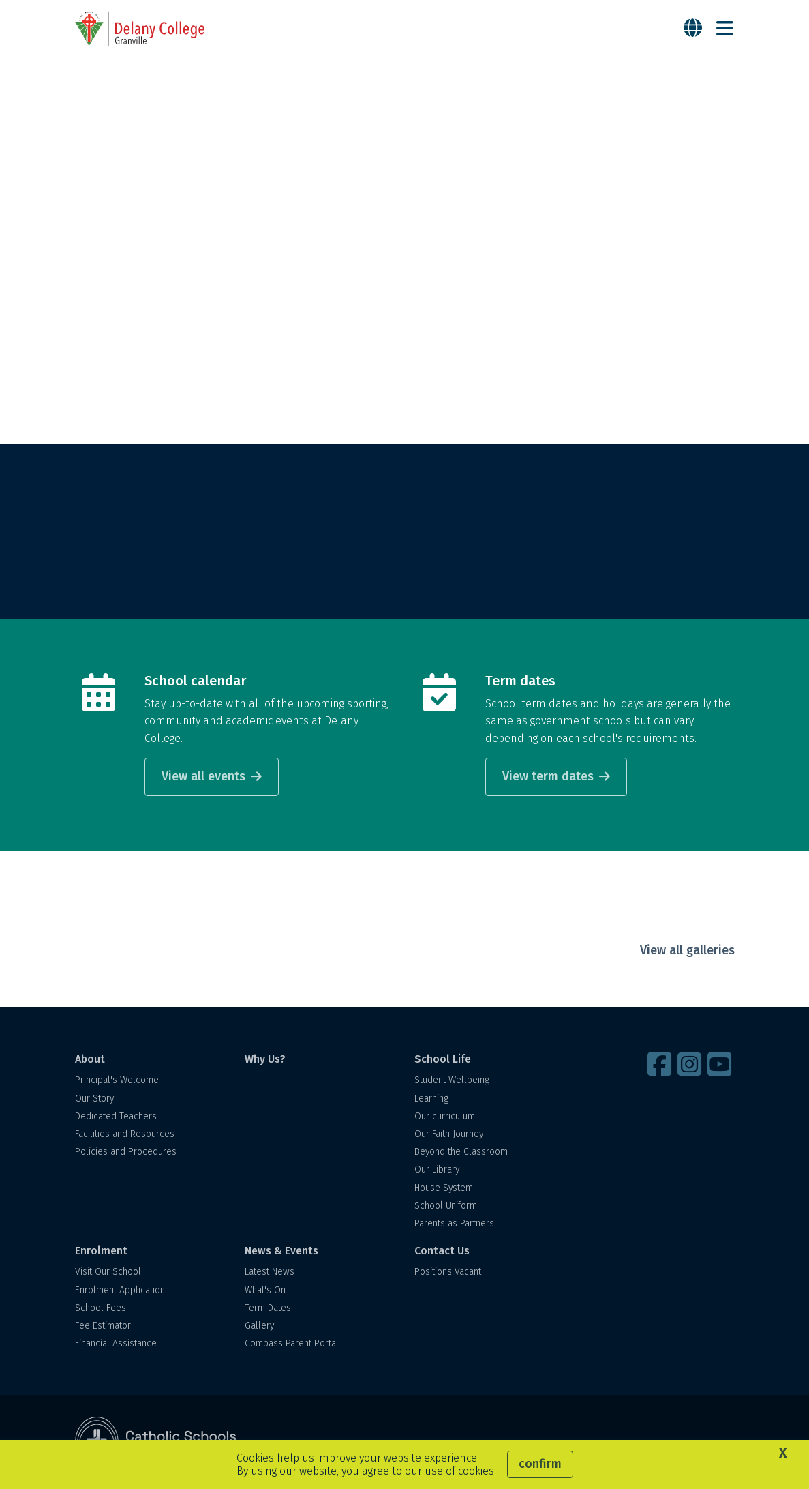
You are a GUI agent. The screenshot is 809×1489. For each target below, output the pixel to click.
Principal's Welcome (117, 1080)
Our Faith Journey (448, 1134)
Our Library (436, 1169)
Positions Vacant (447, 1272)
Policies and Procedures (126, 1152)
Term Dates (268, 1308)
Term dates (520, 681)
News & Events (281, 1250)
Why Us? (265, 1058)
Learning (431, 1098)
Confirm (540, 1463)
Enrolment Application (120, 1290)
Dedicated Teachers (116, 1116)
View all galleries (687, 950)
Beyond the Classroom (461, 1152)
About (90, 1058)
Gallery (259, 1325)
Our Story (94, 1098)
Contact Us (442, 1250)
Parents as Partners (454, 1223)
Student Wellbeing (451, 1080)
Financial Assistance (116, 1343)
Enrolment (101, 1250)
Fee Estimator (103, 1325)
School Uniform (445, 1205)
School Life (442, 1058)
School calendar (195, 681)
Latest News (269, 1272)
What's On (265, 1290)
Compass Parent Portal (292, 1343)
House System (443, 1188)
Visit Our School (108, 1272)
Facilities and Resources (124, 1134)
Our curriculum (444, 1116)
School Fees (100, 1308)
